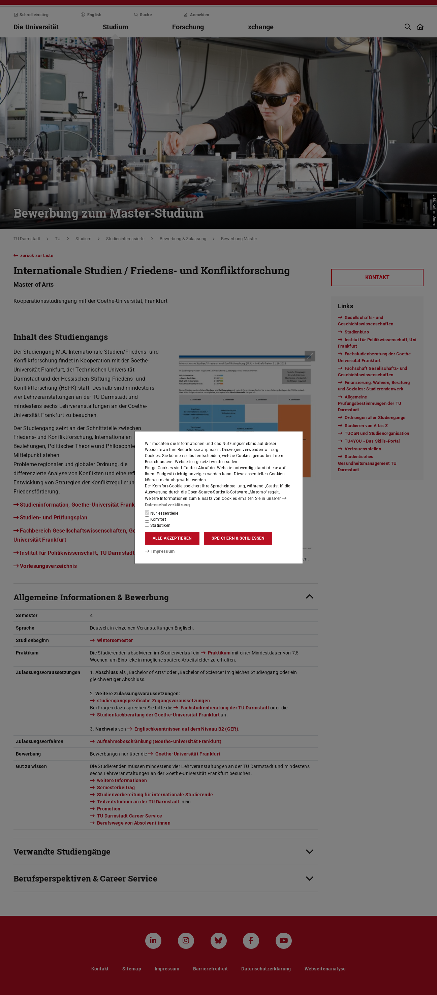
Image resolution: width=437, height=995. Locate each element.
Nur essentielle (162, 513)
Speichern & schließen (238, 538)
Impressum (158, 550)
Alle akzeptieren (172, 538)
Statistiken (158, 525)
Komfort (155, 519)
